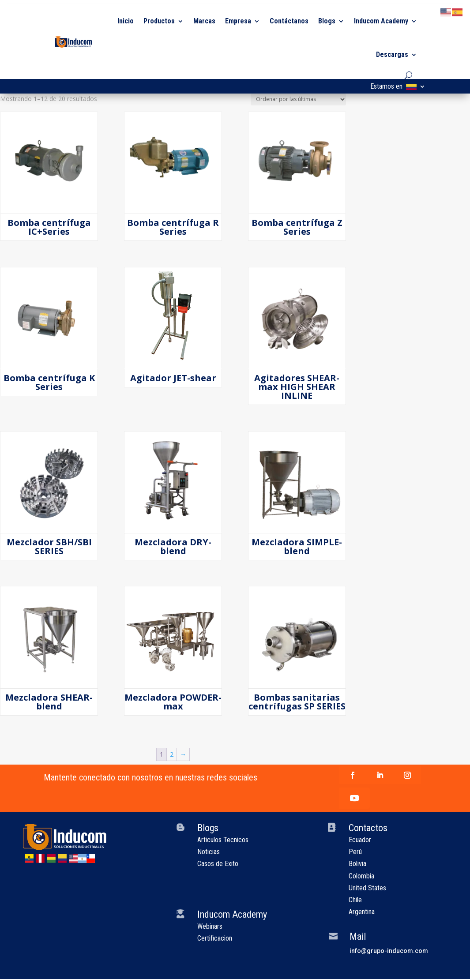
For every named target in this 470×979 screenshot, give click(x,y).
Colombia (361, 876)
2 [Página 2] (171, 754)
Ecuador (360, 840)
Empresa (238, 21)
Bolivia (357, 863)
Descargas (392, 54)
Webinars (209, 926)
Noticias (208, 852)
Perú (355, 852)
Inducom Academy (381, 21)
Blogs (326, 21)
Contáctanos (289, 21)
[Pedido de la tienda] (298, 99)
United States (367, 888)
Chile (355, 900)
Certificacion (214, 938)
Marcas (204, 21)
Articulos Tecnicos (222, 840)
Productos (159, 21)
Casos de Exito (217, 863)
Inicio (125, 21)
